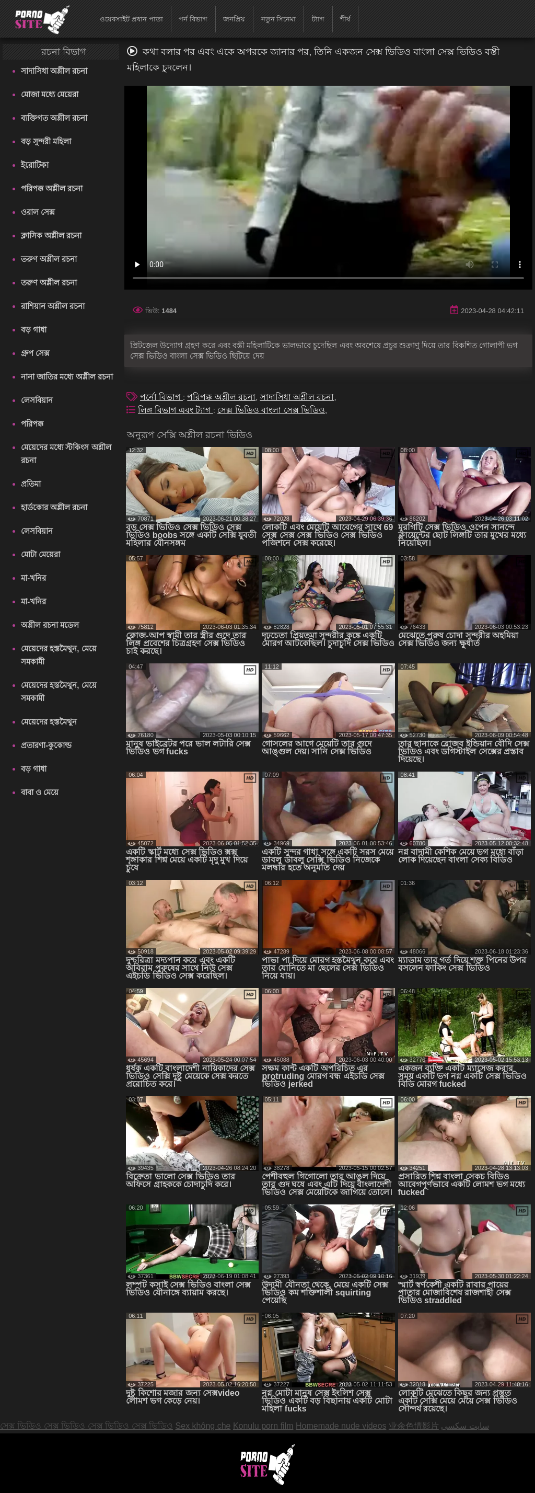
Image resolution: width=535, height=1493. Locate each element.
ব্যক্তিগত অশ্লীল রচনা (54, 117)
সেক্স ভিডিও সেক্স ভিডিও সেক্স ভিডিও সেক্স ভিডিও (86, 1425)
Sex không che (203, 1425)
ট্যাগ (318, 19)
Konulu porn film (263, 1425)
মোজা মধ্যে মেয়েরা (49, 94)
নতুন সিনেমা (278, 19)
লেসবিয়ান (37, 400)
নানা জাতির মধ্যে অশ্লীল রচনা (67, 376)
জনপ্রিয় (234, 19)
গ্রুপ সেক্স (35, 353)
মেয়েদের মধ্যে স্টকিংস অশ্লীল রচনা (66, 454)
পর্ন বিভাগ (193, 19)
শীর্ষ (345, 19)
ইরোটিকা (35, 164)
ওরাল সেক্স (38, 212)
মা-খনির (33, 577)
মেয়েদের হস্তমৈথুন (49, 721)
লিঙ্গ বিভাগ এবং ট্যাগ (175, 410)
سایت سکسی (465, 1425)
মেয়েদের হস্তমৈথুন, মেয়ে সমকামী (59, 655)
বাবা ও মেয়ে (40, 792)
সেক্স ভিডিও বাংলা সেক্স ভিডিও (271, 410)
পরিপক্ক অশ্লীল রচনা (52, 188)
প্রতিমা (31, 483)
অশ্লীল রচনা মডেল (50, 625)
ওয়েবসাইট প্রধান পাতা (131, 19)
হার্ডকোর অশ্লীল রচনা (54, 507)
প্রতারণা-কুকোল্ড (46, 745)
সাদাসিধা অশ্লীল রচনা (54, 70)
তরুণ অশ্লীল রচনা (49, 259)
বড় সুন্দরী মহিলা (46, 141)
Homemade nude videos (341, 1425)
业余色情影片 (414, 1425)
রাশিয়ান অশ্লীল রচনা (53, 306)
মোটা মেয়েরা (40, 554)
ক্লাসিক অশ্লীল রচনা (51, 235)
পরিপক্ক (32, 423)
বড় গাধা (33, 329)
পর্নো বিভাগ (161, 397)
